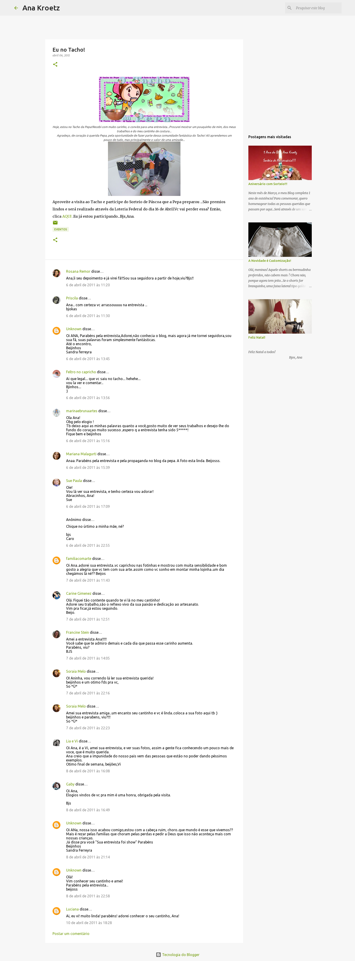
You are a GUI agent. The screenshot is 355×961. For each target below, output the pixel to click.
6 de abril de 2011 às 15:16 (88, 441)
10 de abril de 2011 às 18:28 (89, 923)
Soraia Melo (76, 671)
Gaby (70, 784)
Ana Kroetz (41, 8)
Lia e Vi (72, 741)
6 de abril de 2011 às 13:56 (88, 398)
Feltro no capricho (81, 372)
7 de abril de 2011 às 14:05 (88, 658)
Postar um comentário (71, 934)
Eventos (60, 229)
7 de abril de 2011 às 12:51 (88, 619)
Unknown (74, 329)
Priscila (72, 298)
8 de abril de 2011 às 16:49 (88, 810)
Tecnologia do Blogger (177, 955)
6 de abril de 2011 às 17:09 (88, 506)
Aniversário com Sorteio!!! (267, 184)
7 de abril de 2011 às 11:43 (88, 580)
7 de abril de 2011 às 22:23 (88, 728)
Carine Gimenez (78, 593)
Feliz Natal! (256, 337)
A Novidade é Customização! (269, 261)
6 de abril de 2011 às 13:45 (88, 359)
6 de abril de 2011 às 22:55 (88, 545)
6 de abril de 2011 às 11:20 (88, 285)
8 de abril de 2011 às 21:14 (88, 857)
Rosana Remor (78, 271)
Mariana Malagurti (81, 454)
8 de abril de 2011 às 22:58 (88, 896)
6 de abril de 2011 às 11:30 (88, 316)
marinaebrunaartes (81, 411)
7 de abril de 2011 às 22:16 (88, 693)
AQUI (67, 216)
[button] (55, 65)
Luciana (72, 909)
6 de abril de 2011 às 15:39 (88, 467)
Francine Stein (77, 632)
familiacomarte (78, 558)
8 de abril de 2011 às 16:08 (88, 771)
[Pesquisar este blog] (318, 7)
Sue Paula (74, 481)
